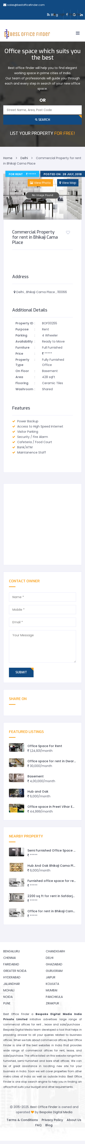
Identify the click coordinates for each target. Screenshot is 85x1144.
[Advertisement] (41, 524)
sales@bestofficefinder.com (26, 5)
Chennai (9, 958)
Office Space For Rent (44, 746)
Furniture (22, 347)
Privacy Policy (52, 1120)
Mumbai (51, 990)
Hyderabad (11, 977)
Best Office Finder (44, 1107)
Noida (8, 997)
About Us (74, 1120)
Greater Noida (14, 971)
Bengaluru (11, 951)
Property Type (22, 362)
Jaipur (50, 977)
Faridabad (11, 964)
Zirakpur (52, 1003)
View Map (67, 183)
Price (19, 353)
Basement (35, 776)
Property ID (24, 323)
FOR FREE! (42, 133)
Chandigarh (55, 951)
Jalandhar (11, 984)
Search (42, 120)
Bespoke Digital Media (55, 1112)
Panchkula (54, 997)
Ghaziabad (54, 964)
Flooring (21, 383)
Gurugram (54, 971)
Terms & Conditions (22, 1120)
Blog (49, 1125)
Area (19, 377)
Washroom (24, 389)
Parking (21, 335)
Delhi (49, 958)
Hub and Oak (37, 791)
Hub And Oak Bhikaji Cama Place (53, 865)
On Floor (22, 371)
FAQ (38, 1125)
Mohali (8, 990)
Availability (24, 341)
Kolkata (52, 984)
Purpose (22, 329)
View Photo (40, 183)
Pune (6, 1003)
